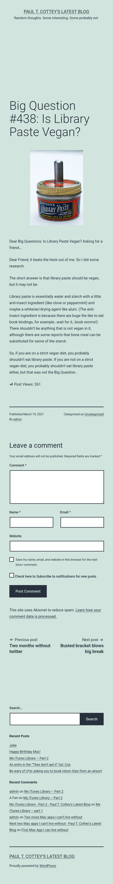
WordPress (48, 866)
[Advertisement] (56, 65)
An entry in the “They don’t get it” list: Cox (40, 765)
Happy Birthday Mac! (24, 752)
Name (15, 512)
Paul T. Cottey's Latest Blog (56, 11)
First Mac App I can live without (45, 830)
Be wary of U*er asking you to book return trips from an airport (55, 771)
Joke (13, 745)
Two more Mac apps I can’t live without (53, 817)
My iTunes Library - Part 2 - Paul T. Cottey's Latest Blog (49, 804)
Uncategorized (94, 414)
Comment (17, 465)
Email (65, 512)
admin (17, 419)
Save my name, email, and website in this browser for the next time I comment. (56, 562)
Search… (15, 708)
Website (15, 536)
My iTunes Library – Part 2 (28, 758)
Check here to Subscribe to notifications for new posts (52, 575)
